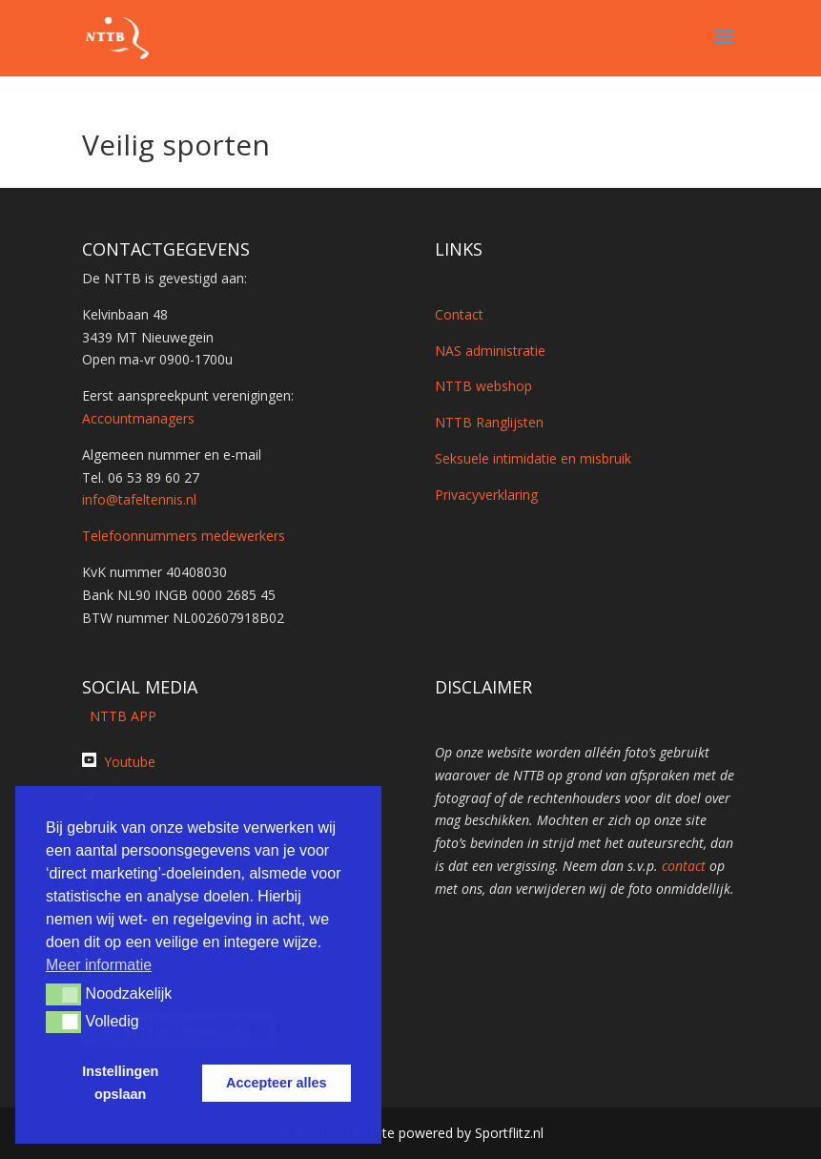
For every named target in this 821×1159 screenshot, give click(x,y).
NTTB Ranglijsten (489, 422)
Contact (459, 314)
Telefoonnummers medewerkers (183, 536)
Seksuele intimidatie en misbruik (533, 458)
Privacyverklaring (486, 495)
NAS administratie (490, 350)
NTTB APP (119, 716)
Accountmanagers (138, 418)
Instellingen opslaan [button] (120, 1083)
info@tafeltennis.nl (139, 499)
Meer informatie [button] (99, 965)
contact (684, 866)
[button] (63, 993)
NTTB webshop (483, 386)
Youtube (129, 762)
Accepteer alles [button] (276, 1082)
